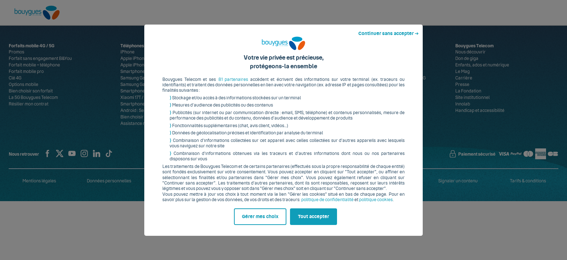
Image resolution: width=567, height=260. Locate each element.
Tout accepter (313, 222)
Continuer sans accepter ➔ (388, 39)
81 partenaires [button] (233, 84)
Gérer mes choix (260, 222)
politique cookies (376, 205)
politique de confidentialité (327, 205)
